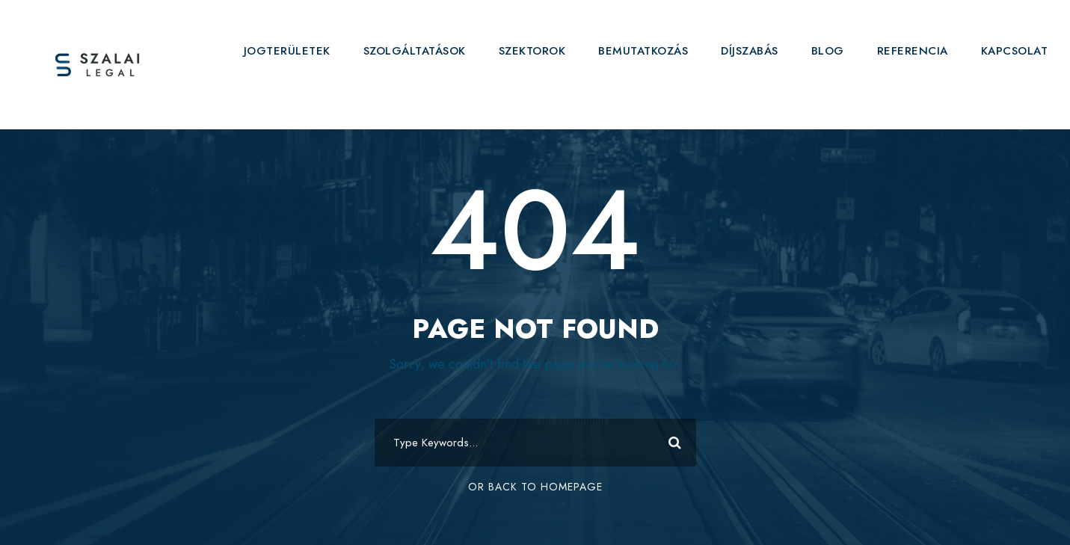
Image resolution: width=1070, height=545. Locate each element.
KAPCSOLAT (1014, 51)
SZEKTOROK (532, 51)
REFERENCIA (912, 51)
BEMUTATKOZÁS (643, 51)
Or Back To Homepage (535, 486)
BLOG (827, 51)
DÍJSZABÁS (749, 51)
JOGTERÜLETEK (287, 51)
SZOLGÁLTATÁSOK (414, 51)
